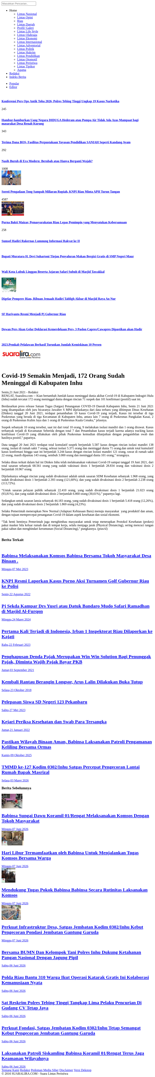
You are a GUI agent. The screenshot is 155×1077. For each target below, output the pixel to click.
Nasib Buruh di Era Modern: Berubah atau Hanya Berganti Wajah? (47, 161)
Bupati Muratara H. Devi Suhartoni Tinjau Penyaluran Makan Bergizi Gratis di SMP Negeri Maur (68, 256)
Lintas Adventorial (29, 45)
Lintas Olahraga (27, 35)
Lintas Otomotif (27, 59)
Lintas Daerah (26, 24)
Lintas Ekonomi (27, 38)
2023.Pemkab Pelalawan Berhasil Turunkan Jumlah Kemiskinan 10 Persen (51, 344)
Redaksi (14, 73)
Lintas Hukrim (26, 52)
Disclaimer (66, 1070)
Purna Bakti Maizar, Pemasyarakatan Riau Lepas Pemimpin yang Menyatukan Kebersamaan (64, 222)
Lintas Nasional (27, 14)
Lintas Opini (25, 17)
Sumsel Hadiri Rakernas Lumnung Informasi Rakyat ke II (41, 241)
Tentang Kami (10, 1070)
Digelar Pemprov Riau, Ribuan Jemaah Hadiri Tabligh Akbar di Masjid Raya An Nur (59, 298)
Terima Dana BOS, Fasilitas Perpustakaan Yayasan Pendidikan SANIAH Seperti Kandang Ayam (66, 142)
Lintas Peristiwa (27, 63)
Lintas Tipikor (26, 66)
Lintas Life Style (27, 31)
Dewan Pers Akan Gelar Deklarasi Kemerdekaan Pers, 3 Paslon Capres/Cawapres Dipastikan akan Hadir (72, 329)
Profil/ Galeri (25, 28)
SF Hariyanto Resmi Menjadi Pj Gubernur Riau (34, 314)
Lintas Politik (25, 49)
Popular (14, 83)
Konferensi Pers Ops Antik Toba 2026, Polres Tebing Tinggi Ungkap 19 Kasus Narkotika (60, 101)
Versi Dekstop (82, 1070)
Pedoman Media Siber (44, 1070)
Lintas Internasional (29, 42)
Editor (13, 87)
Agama (21, 70)
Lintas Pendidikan (28, 56)
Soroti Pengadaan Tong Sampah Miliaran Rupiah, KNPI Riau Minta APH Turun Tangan (61, 191)
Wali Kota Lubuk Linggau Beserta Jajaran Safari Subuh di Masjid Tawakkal (53, 271)
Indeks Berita (17, 77)
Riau (20, 21)
